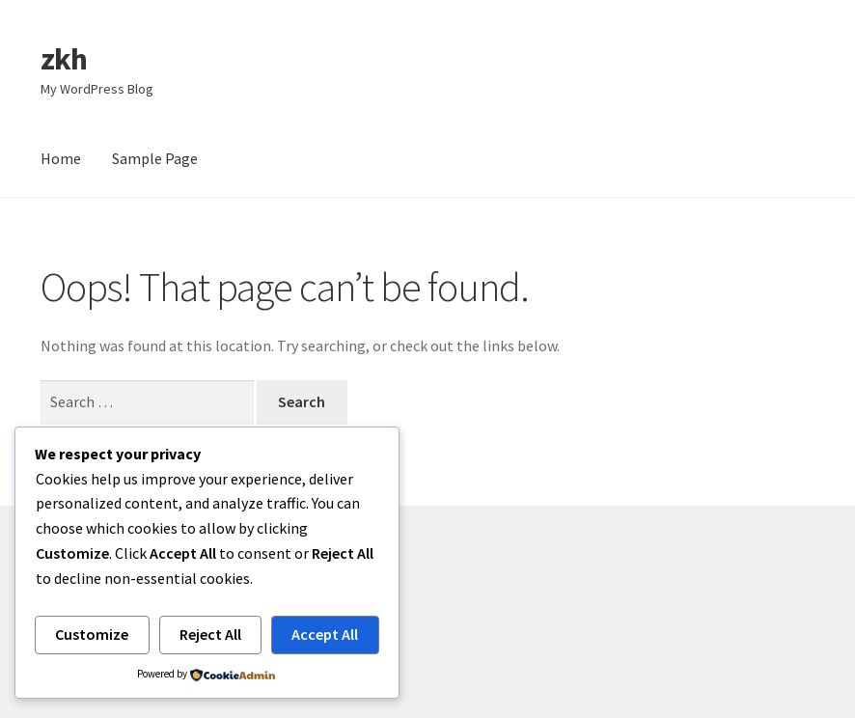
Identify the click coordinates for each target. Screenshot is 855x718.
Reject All (210, 634)
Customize (91, 634)
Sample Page (155, 158)
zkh (64, 59)
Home (61, 158)
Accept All (324, 634)
